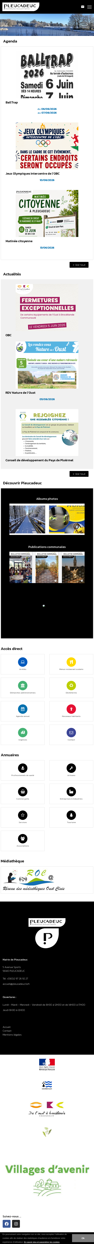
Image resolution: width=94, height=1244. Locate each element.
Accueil (6, 1027)
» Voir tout (79, 265)
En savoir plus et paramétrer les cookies (42, 1242)
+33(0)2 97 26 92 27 (17, 978)
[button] (60, 1242)
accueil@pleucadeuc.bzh (16, 984)
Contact (7, 1031)
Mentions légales (12, 1034)
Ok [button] (82, 1238)
